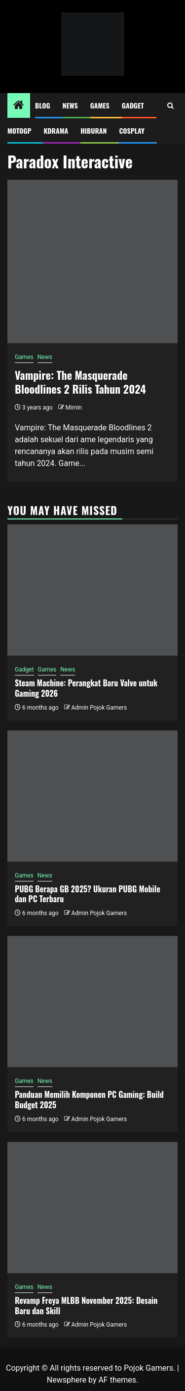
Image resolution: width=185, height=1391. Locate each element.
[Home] (18, 106)
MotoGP (19, 130)
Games (100, 105)
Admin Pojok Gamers (99, 707)
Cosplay (131, 130)
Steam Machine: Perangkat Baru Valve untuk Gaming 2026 (86, 688)
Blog (42, 105)
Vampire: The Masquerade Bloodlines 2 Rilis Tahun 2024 (80, 382)
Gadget (133, 105)
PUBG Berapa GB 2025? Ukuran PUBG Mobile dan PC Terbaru (87, 894)
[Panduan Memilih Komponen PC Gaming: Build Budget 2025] (92, 1001)
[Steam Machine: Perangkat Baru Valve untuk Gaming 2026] (92, 590)
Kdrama (55, 130)
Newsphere (66, 1380)
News (70, 105)
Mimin (74, 407)
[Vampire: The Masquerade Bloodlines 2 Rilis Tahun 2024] (92, 261)
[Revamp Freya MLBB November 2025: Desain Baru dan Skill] (92, 1207)
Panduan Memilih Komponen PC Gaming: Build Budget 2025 (89, 1099)
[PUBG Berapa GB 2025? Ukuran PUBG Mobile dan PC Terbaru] (92, 796)
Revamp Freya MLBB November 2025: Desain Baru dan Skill (86, 1305)
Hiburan (93, 130)
